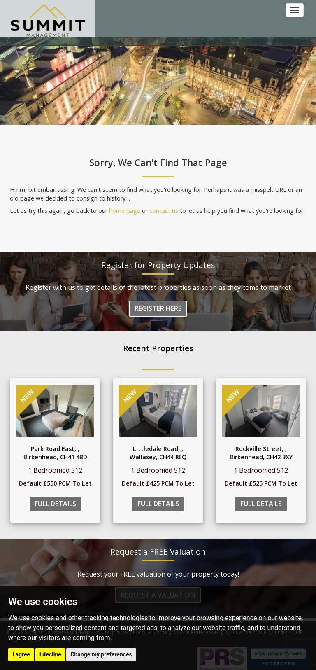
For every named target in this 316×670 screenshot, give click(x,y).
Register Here (158, 308)
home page (124, 211)
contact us (163, 211)
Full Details (55, 503)
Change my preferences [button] (101, 654)
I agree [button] (21, 654)
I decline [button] (50, 654)
